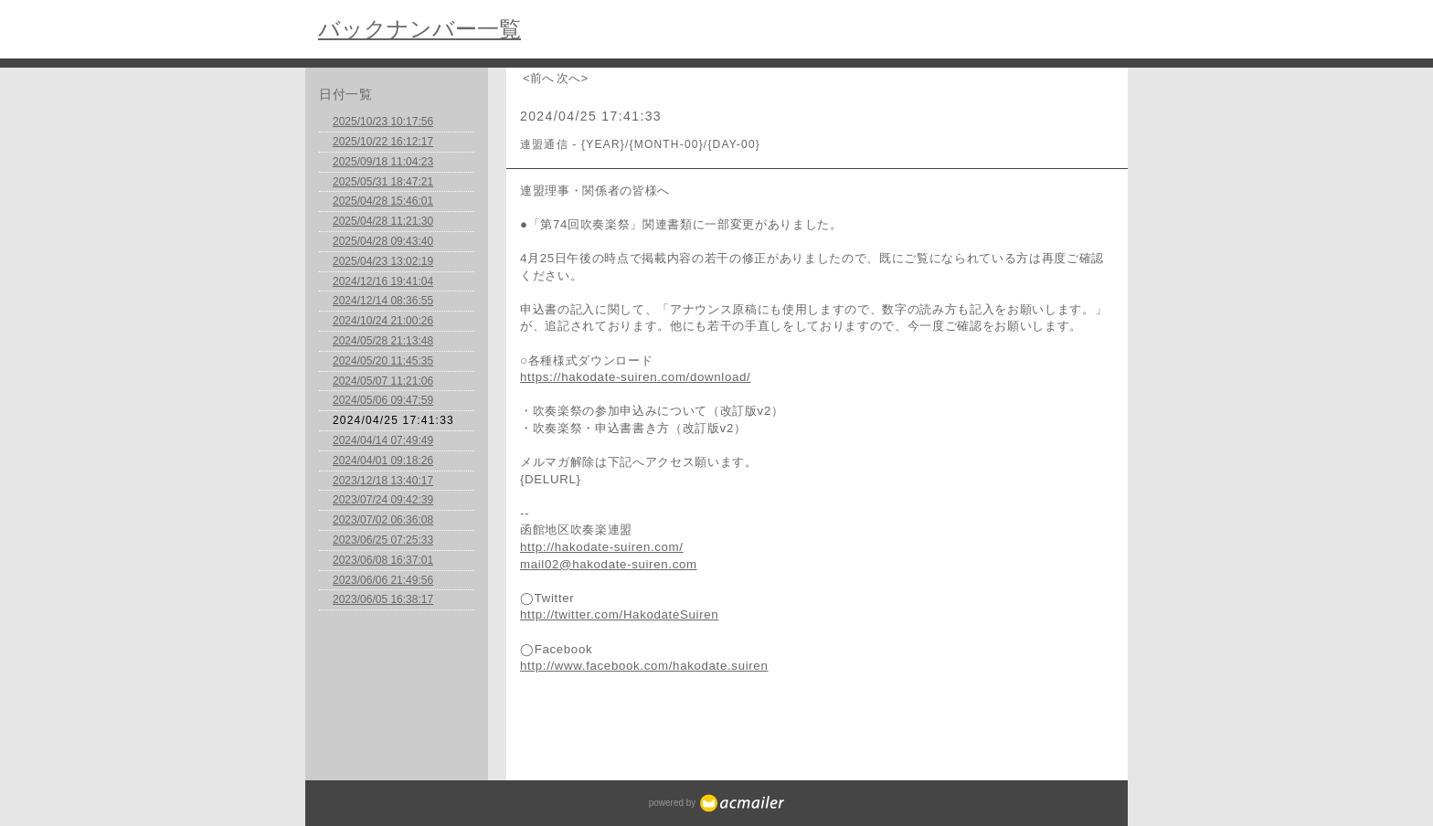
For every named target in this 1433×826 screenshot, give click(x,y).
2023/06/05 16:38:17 (383, 599)
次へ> (572, 78)
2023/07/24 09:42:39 (383, 499)
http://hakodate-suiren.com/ (602, 547)
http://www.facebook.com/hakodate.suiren (644, 665)
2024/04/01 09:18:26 (383, 460)
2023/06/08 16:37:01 (383, 560)
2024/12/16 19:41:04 (383, 281)
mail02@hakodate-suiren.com (608, 564)
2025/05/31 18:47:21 (383, 181)
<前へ (538, 78)
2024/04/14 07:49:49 (383, 440)
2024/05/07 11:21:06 (383, 381)
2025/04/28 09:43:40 (383, 241)
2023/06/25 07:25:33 (383, 540)
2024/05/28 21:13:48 (383, 340)
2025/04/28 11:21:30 (383, 221)
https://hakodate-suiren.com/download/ (635, 377)
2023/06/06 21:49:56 (383, 580)
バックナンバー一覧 (419, 28)
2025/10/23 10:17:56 (383, 121)
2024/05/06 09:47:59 (383, 400)
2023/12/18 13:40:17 (383, 480)
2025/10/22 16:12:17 (383, 141)
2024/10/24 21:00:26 (383, 320)
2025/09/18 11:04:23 (383, 161)
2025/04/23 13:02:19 (383, 261)
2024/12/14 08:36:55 (383, 300)
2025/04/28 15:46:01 (383, 201)
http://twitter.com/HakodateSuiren (619, 614)
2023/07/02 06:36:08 (383, 520)
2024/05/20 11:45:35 (383, 361)
